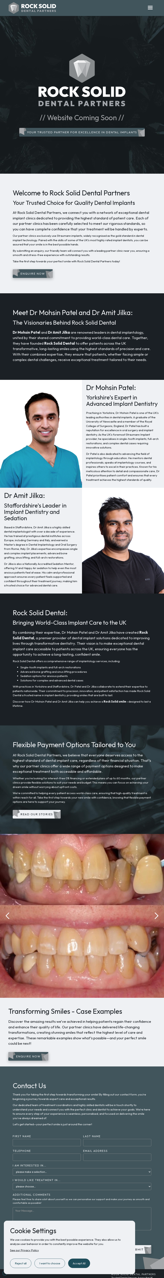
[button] (150, 8)
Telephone (22, 1151)
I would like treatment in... (37, 1180)
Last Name (92, 1136)
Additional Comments (32, 1194)
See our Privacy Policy (24, 1250)
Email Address (95, 1151)
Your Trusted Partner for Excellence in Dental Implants (82, 132)
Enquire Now (32, 273)
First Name (22, 1136)
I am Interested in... (29, 1165)
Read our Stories (36, 814)
